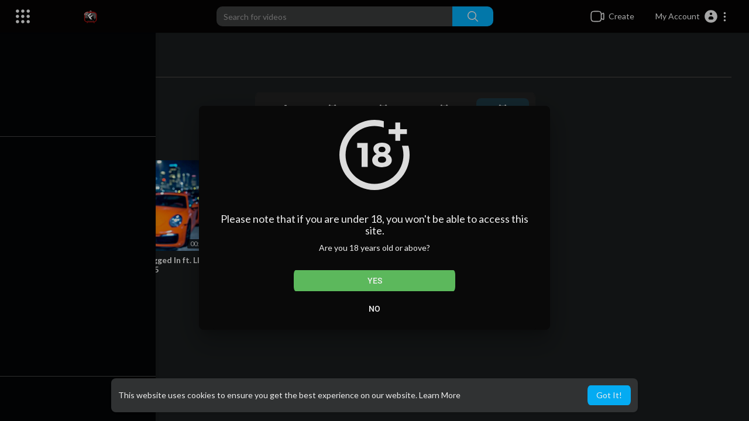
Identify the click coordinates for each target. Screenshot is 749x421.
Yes (374, 280)
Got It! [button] (609, 395)
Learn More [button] (440, 395)
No (374, 308)
